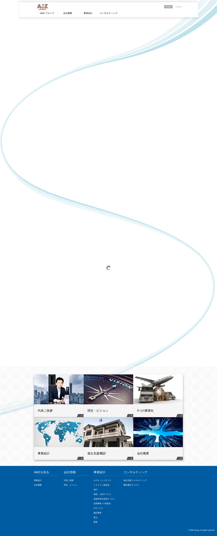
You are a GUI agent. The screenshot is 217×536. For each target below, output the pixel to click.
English (179, 7)
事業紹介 (38, 480)
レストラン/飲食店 (102, 485)
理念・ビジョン (70, 485)
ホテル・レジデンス (102, 480)
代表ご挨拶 (69, 480)
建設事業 (97, 513)
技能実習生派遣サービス (104, 499)
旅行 (96, 489)
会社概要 (38, 485)
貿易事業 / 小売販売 (102, 503)
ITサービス (98, 508)
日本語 (168, 7)
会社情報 (70, 472)
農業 (96, 522)
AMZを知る (41, 472)
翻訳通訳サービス (131, 485)
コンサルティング (135, 472)
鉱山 (96, 517)
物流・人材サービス (102, 494)
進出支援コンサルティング (135, 480)
